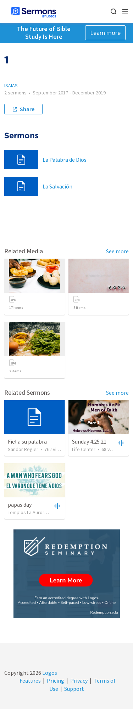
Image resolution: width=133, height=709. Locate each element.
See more (117, 251)
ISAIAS (11, 85)
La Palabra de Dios (65, 159)
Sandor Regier (23, 449)
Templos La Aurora (27, 512)
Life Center (83, 449)
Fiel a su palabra (27, 441)
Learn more (105, 33)
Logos (49, 672)
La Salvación (57, 186)
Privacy (79, 680)
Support (74, 688)
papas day (20, 504)
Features (30, 680)
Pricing (55, 680)
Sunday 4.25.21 (89, 441)
